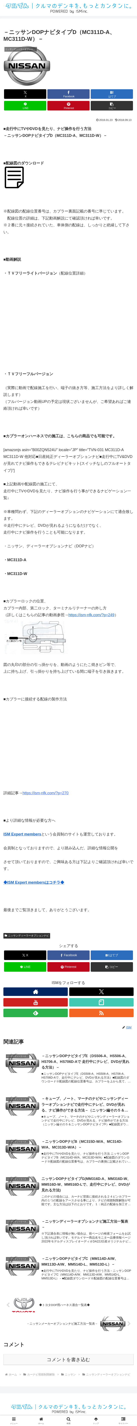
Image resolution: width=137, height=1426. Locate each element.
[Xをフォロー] (101, 991)
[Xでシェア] (25, 94)
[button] (112, 105)
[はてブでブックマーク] (112, 94)
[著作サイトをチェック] (35, 991)
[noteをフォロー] (101, 1002)
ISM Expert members (22, 834)
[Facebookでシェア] (68, 94)
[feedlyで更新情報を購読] (35, 1013)
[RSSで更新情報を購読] (101, 1013)
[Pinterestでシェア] (68, 105)
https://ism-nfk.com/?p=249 (91, 615)
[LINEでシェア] (25, 105)
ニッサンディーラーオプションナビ (27, 935)
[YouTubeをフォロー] (35, 1002)
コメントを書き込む (68, 1361)
